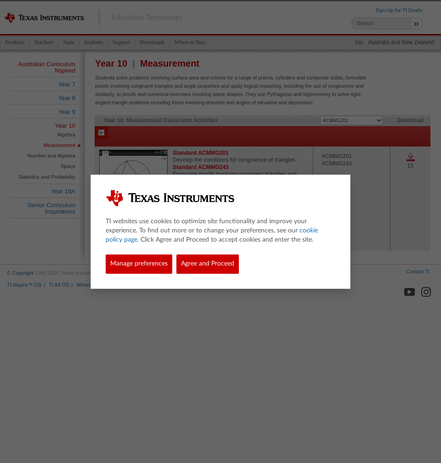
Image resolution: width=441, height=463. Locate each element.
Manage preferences (139, 263)
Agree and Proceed (207, 263)
